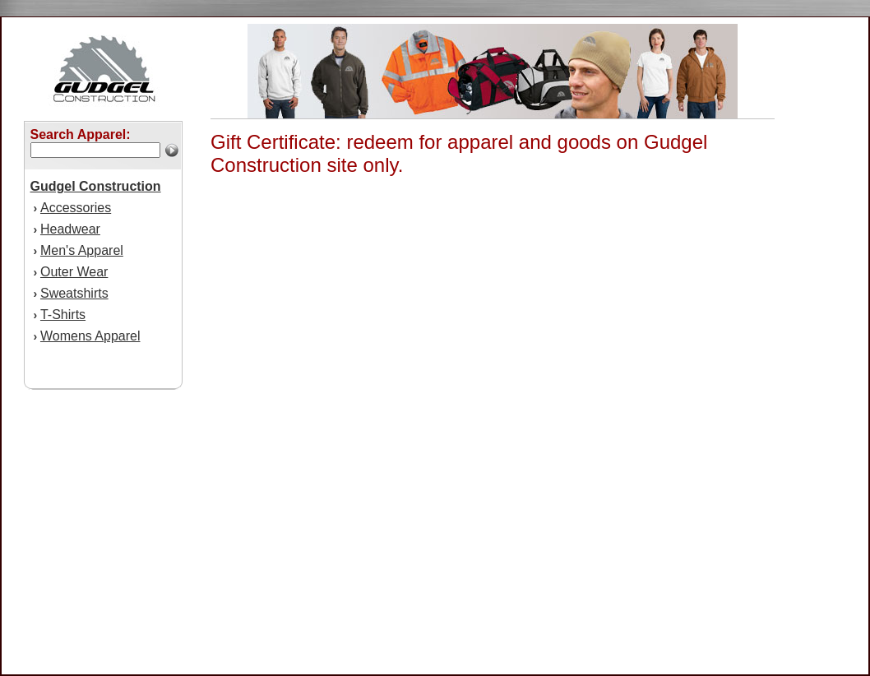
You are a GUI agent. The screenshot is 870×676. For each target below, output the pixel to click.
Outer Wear (74, 272)
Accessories (75, 208)
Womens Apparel (90, 336)
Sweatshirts (74, 293)
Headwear (70, 229)
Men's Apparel (81, 250)
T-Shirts (63, 315)
